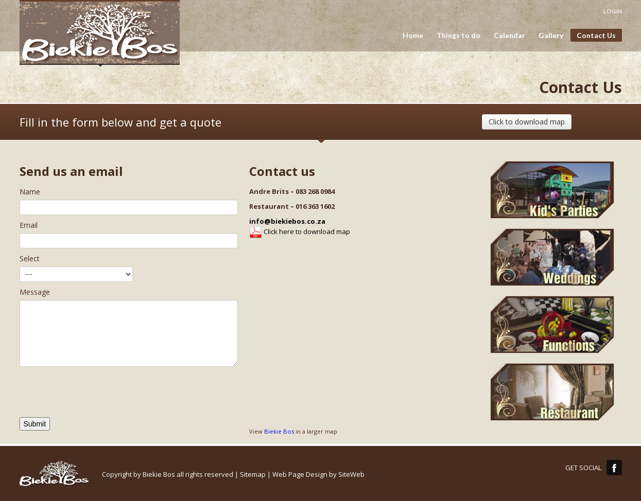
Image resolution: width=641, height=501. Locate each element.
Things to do (455, 35)
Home (413, 35)
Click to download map (527, 122)
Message (35, 292)
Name (30, 191)
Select (30, 258)
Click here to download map (299, 231)
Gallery (551, 35)
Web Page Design (299, 474)
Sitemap (253, 474)
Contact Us (596, 35)
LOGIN (612, 11)
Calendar (509, 35)
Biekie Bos (279, 431)
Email (29, 225)
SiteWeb (351, 474)
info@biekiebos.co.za (287, 221)
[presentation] (98, 397)
